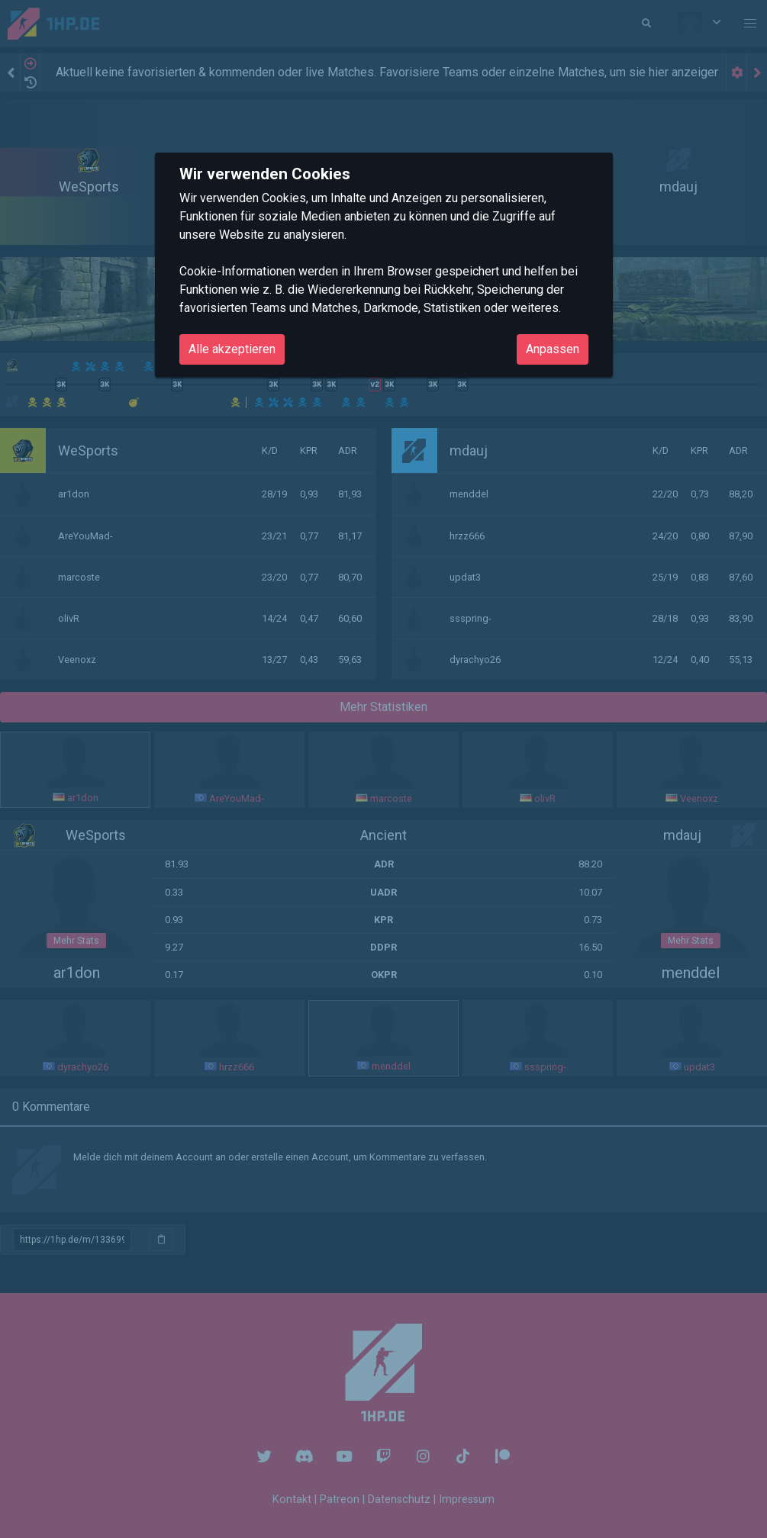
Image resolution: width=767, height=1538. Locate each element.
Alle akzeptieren (232, 349)
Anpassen (552, 349)
